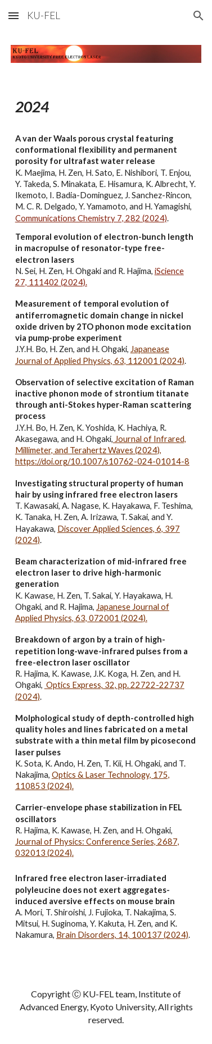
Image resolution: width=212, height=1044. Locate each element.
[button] (13, 15)
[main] (106, 523)
